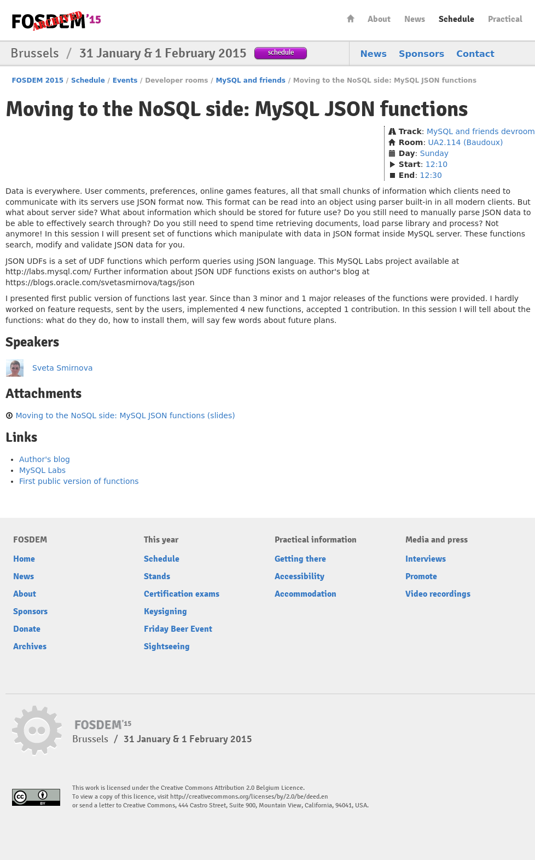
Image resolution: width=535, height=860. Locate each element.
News (414, 19)
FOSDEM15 (56, 21)
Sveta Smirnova (62, 367)
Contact (475, 54)
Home (350, 18)
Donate (26, 629)
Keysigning (165, 611)
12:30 (431, 175)
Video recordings (437, 593)
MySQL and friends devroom (481, 131)
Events (125, 80)
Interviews (425, 558)
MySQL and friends (251, 80)
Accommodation (305, 593)
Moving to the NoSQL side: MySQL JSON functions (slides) (125, 415)
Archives (29, 646)
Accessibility (299, 576)
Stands (157, 576)
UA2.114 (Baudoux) (465, 142)
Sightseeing (167, 646)
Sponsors (421, 54)
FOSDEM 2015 (37, 80)
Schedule (456, 19)
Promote (421, 576)
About (379, 19)
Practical (505, 19)
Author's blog (44, 459)
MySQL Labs (42, 470)
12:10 (436, 164)
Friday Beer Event (178, 629)
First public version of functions (79, 481)
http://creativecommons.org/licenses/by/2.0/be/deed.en (249, 797)
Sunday (434, 153)
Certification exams (181, 593)
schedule (281, 52)
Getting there (300, 558)
